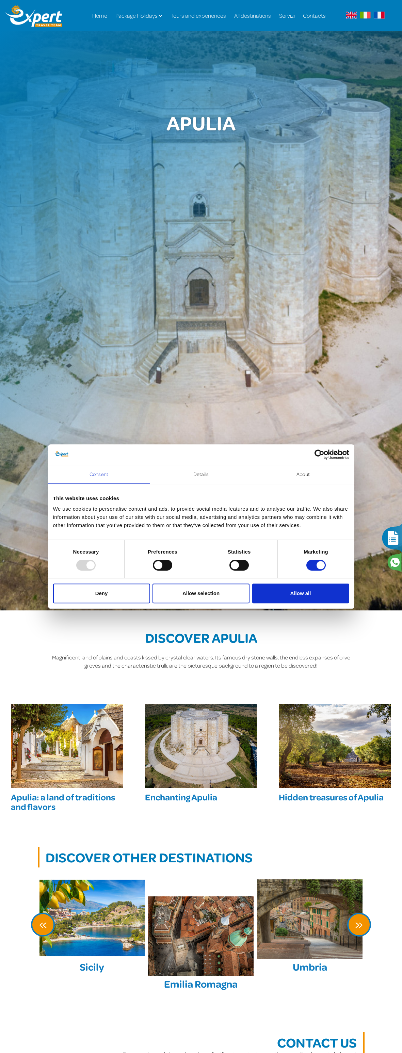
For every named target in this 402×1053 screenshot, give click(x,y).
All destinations (252, 15)
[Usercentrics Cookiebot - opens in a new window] (319, 454)
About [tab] (303, 474)
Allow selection (201, 593)
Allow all (300, 593)
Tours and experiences (198, 15)
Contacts (314, 15)
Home (99, 15)
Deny (101, 593)
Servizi (287, 15)
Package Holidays (138, 15)
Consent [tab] (99, 474)
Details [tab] (201, 474)
